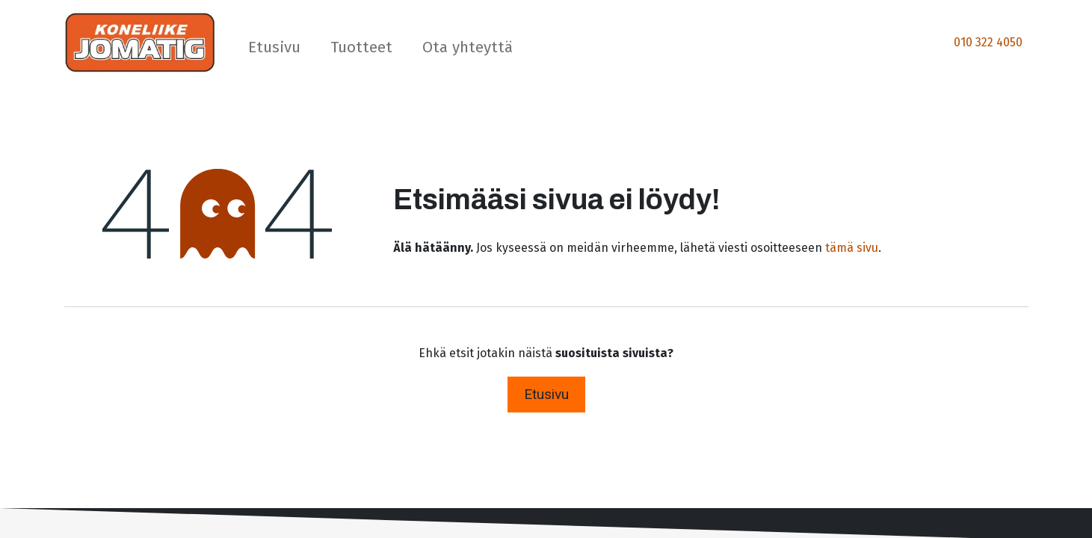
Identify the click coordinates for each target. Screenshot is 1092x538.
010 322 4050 (988, 42)
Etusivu (546, 394)
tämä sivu (851, 248)
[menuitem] (274, 50)
